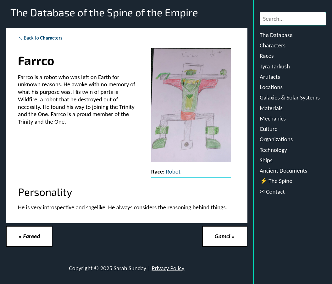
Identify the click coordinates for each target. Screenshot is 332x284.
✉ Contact (272, 191)
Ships (266, 160)
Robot (173, 171)
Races (267, 55)
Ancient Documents (283, 170)
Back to (43, 38)
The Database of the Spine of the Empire (104, 12)
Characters (272, 45)
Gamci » (225, 236)
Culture (269, 128)
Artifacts (270, 76)
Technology (273, 149)
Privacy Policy (168, 268)
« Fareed (29, 236)
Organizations (276, 139)
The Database (276, 35)
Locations (271, 87)
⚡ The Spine (276, 181)
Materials (271, 108)
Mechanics (273, 118)
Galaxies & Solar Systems (290, 97)
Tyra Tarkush (275, 66)
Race (157, 171)
